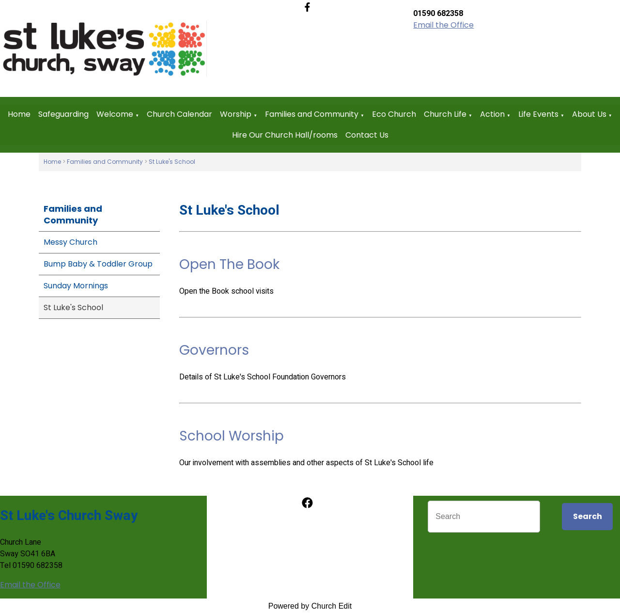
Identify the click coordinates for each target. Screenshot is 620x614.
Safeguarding (63, 114)
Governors (214, 350)
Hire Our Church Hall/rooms (285, 135)
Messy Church (70, 242)
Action (492, 114)
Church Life (445, 114)
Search (587, 516)
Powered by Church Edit (310, 606)
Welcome (114, 114)
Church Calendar (179, 114)
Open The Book (229, 264)
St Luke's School (172, 161)
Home (19, 114)
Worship (235, 114)
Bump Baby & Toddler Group (98, 263)
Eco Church (394, 114)
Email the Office (443, 25)
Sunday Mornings (76, 285)
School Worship (231, 435)
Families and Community (311, 114)
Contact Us (366, 135)
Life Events (538, 114)
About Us (589, 114)
